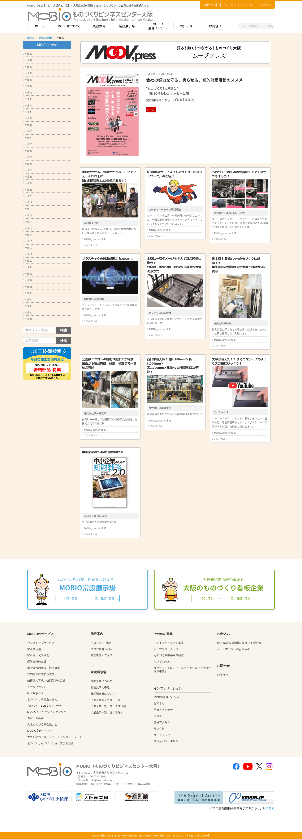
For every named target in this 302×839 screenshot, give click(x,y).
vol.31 (27, 124)
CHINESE (247, 5)
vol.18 (27, 209)
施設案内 (99, 26)
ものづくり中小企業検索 (169, 655)
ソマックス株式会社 (160, 312)
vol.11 (27, 254)
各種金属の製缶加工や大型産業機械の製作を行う (174, 414)
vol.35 (27, 99)
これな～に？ (221, 412)
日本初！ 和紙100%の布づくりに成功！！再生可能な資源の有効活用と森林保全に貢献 (239, 264)
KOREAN (265, 5)
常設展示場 (127, 26)
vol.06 (27, 286)
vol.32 (27, 118)
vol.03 (27, 306)
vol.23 (27, 176)
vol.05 (27, 293)
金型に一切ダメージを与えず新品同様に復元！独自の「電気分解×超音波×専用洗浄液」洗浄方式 (175, 264)
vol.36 (27, 92)
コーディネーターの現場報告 (165, 209)
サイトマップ (162, 734)
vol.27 (27, 150)
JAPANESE (211, 5)
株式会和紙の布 (222, 323)
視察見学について (101, 681)
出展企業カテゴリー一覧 (106, 700)
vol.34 (27, 105)
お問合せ (215, 26)
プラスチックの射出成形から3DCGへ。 (108, 258)
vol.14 (27, 234)
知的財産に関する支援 (41, 674)
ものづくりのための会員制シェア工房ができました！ (239, 174)
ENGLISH (230, 5)
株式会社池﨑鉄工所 (160, 408)
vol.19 (27, 202)
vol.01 (27, 319)
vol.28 (27, 144)
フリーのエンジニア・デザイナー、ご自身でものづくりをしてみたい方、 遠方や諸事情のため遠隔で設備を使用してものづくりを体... (240, 223)
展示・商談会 (35, 718)
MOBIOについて (69, 26)
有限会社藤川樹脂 (94, 299)
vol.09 (27, 267)
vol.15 (27, 228)
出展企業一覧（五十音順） (107, 712)
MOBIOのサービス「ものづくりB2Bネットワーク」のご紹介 (174, 174)
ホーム (39, 26)
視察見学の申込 (100, 687)
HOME (30, 37)
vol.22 (27, 183)
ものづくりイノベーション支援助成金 (50, 743)
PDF (151, 110)
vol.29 (27, 138)
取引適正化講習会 (38, 655)
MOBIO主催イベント (157, 25)
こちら (270, 808)
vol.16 (27, 222)
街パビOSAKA (162, 661)
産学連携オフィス (101, 655)
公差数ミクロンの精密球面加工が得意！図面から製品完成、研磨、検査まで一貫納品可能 (109, 363)
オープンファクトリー (167, 649)
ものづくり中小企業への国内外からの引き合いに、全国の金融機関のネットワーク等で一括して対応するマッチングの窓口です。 (174, 219)
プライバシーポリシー (167, 741)
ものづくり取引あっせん (42, 699)
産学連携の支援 (36, 661)
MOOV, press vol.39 (95, 239)
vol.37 (27, 86)
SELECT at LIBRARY (95, 516)
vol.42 (27, 53)
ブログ (158, 716)
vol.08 (27, 273)
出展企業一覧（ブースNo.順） (109, 706)
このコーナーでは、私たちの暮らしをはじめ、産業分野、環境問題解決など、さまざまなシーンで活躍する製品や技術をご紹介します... (239, 422)
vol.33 (27, 112)
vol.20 (27, 196)
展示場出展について (103, 693)
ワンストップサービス (41, 642)
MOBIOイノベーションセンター (46, 711)
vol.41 (27, 60)
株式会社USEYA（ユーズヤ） (229, 213)
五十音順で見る (104, 598)
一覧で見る (70, 598)
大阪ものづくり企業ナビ (42, 724)
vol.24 (27, 170)
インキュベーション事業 (169, 642)
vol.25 (27, 163)
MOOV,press (45, 37)
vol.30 (27, 131)
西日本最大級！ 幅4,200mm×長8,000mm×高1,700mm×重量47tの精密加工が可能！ (173, 365)
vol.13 (27, 241)
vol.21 (27, 189)
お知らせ (186, 26)
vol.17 (27, 215)
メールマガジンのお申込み (233, 649)
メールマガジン (36, 686)
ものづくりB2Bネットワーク (44, 705)
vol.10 (27, 260)
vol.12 (27, 247)
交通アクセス (162, 722)
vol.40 (27, 66)
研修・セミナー (163, 709)
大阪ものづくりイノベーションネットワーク (54, 737)
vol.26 (27, 157)
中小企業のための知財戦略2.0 (102, 452)
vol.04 (27, 299)
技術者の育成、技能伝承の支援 (46, 680)
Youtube (183, 99)
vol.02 (27, 312)
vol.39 (27, 73)
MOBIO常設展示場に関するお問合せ (239, 642)
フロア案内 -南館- (101, 649)
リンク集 (159, 728)
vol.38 (27, 79)
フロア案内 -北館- (101, 642)
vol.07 (27, 280)
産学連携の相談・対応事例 (43, 667)
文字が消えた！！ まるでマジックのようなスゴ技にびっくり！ (239, 361)
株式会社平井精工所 (95, 413)
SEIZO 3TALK (91, 222)
